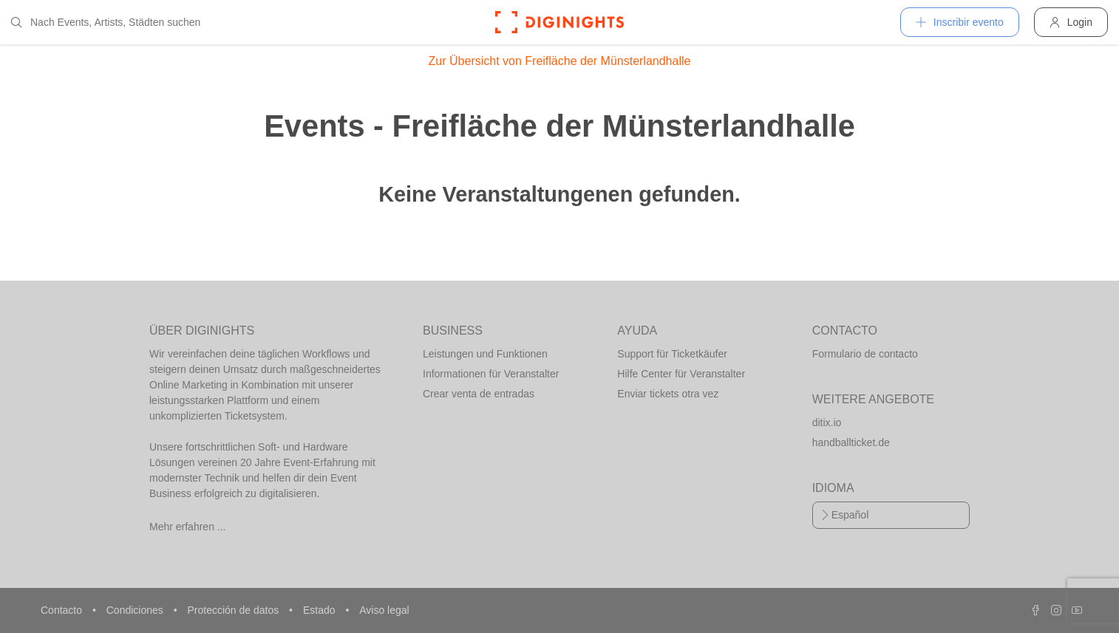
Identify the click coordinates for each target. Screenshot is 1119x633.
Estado (320, 610)
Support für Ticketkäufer (672, 354)
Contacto (63, 610)
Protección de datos (234, 610)
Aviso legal (384, 610)
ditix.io (827, 422)
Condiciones (136, 610)
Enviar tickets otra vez (667, 394)
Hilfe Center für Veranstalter (681, 374)
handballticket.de (851, 442)
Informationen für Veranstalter (491, 374)
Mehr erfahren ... (187, 527)
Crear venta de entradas (478, 394)
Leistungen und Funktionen (485, 354)
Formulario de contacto (865, 354)
